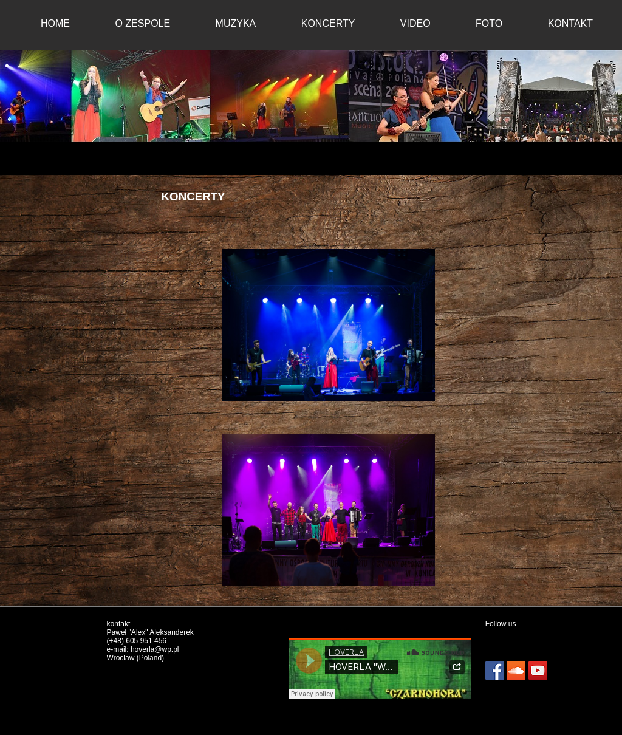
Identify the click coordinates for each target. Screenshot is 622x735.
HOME (55, 23)
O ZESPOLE (142, 23)
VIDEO (415, 23)
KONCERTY (328, 23)
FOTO (489, 23)
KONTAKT (570, 23)
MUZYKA (236, 23)
